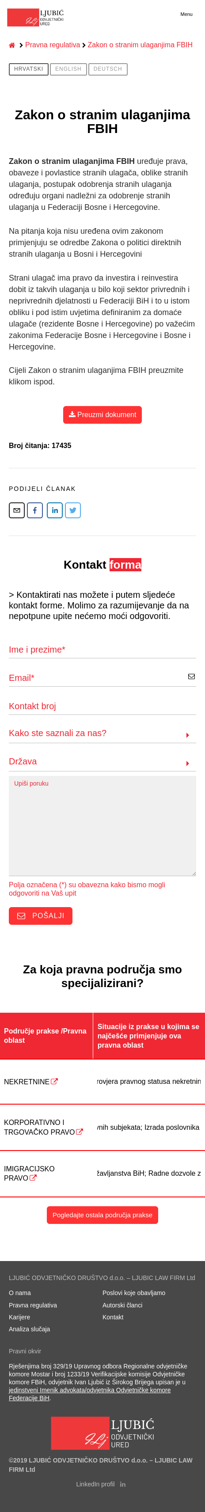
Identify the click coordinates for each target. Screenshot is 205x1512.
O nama (20, 1292)
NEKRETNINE (26, 1082)
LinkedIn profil (100, 1484)
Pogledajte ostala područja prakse (102, 1215)
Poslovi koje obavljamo (133, 1292)
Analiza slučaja (29, 1329)
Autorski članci (122, 1305)
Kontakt (112, 1317)
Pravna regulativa (52, 45)
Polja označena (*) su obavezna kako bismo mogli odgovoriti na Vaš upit (87, 889)
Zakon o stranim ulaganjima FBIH (140, 45)
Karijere (19, 1317)
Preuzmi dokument (103, 414)
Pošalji (41, 917)
